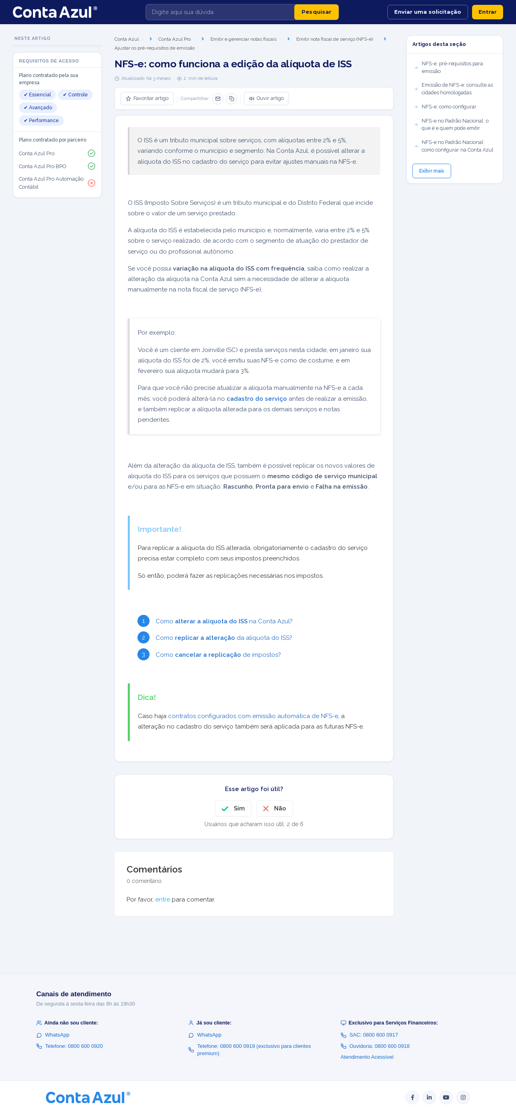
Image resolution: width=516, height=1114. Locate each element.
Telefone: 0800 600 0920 (69, 1046)
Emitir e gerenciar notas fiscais (243, 39)
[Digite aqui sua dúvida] (220, 12)
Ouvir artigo (266, 98)
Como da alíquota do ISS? (225, 637)
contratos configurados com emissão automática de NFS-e (253, 716)
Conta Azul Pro (174, 39)
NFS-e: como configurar (445, 107)
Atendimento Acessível (367, 1057)
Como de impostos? (218, 654)
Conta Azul (126, 39)
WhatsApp (52, 1035)
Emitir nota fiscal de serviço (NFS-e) (334, 39)
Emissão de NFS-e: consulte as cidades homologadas (453, 89)
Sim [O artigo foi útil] (239, 808)
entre (162, 899)
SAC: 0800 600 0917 (369, 1035)
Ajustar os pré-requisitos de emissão (154, 48)
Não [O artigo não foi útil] (280, 808)
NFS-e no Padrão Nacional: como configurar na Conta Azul (453, 146)
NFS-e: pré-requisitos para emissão (448, 67)
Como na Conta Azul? (225, 621)
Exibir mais (431, 171)
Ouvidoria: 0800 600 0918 (375, 1046)
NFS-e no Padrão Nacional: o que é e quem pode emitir (451, 124)
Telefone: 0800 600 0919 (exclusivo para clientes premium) (249, 1049)
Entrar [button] (488, 11)
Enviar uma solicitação (427, 11)
